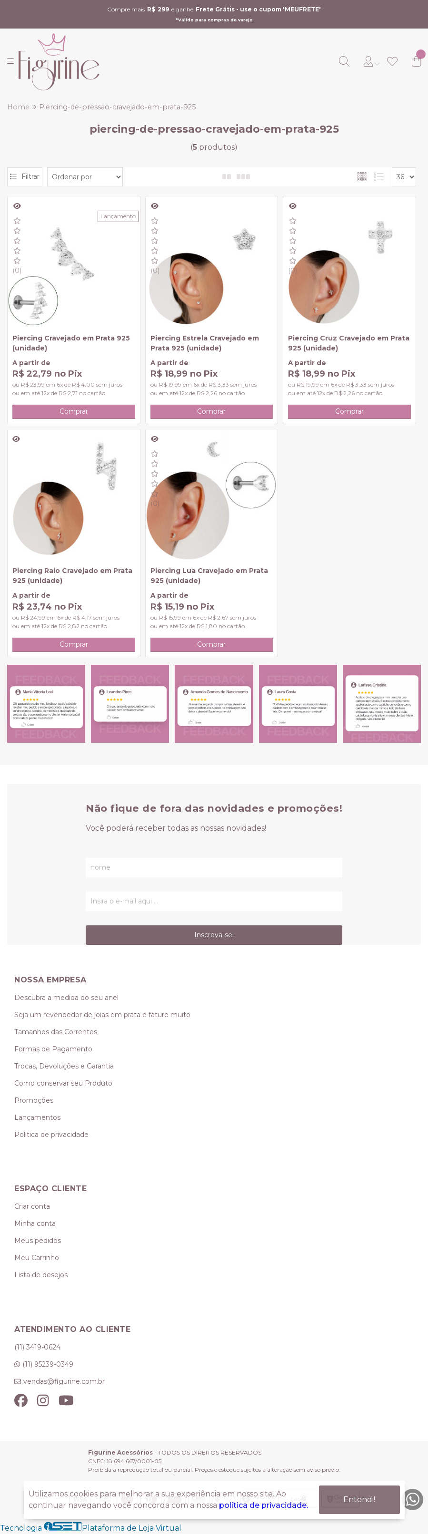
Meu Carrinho (36, 1257)
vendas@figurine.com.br (64, 1381)
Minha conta (35, 1223)
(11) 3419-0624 (37, 1347)
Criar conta (32, 1206)
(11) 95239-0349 (47, 1364)
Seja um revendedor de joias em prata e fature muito (102, 1014)
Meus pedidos (37, 1240)
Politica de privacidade (51, 1134)
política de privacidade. (263, 1505)
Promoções (33, 1100)
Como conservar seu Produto (63, 1083)
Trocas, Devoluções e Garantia (64, 1066)
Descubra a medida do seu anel (66, 997)
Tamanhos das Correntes (55, 1032)
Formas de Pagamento (53, 1049)
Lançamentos (37, 1117)
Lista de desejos (41, 1275)
